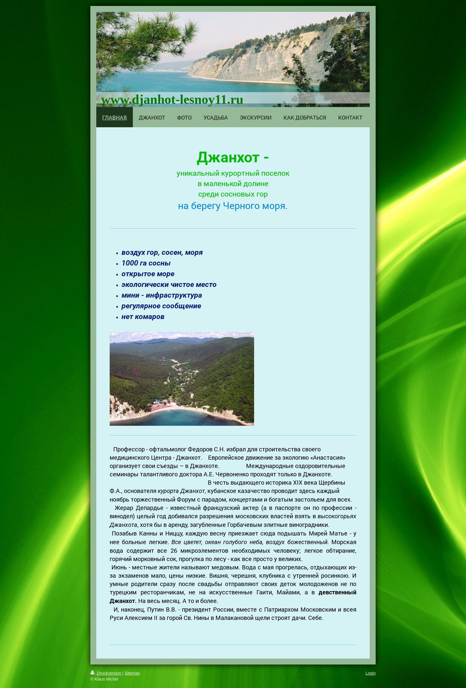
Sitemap (132, 673)
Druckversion (106, 673)
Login (371, 673)
